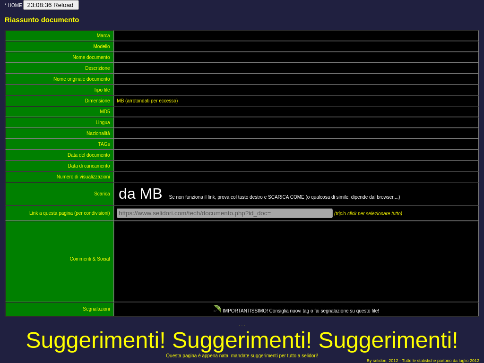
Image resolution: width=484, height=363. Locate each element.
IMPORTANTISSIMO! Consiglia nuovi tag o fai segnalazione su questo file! (296, 310)
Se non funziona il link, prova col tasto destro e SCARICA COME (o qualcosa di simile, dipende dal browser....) (259, 197)
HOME (15, 5)
